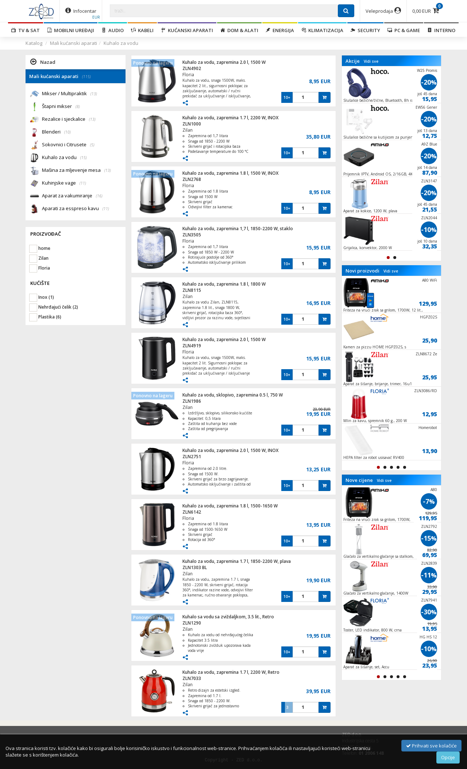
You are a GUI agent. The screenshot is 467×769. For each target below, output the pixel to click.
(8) (78, 106)
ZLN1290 (191, 623)
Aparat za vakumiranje (72, 196)
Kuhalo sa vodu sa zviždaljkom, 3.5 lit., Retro (228, 617)
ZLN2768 (191, 179)
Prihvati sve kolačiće (431, 745)
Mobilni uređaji (70, 30)
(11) (83, 183)
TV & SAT (25, 30)
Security (365, 30)
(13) (93, 93)
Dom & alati (239, 30)
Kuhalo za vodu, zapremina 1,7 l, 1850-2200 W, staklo (237, 228)
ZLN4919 (191, 346)
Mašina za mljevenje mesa (76, 170)
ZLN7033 (191, 678)
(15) (83, 157)
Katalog (34, 43)
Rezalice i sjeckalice (69, 119)
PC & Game (403, 30)
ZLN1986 (191, 401)
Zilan (187, 130)
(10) (67, 132)
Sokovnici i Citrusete (68, 145)
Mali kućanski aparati (73, 43)
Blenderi (56, 132)
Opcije (448, 757)
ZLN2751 (191, 456)
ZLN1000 (191, 124)
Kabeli (142, 30)
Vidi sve (371, 61)
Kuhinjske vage (64, 183)
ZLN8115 (191, 290)
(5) (92, 144)
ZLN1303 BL (194, 567)
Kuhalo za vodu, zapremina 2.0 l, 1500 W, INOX (230, 450)
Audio (112, 30)
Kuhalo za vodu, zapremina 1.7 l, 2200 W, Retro (230, 672)
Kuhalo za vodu (121, 43)
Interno (441, 30)
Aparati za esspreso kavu (75, 208)
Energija (280, 30)
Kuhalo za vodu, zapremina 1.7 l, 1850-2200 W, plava (236, 561)
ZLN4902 (191, 68)
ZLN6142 (191, 512)
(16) (99, 195)
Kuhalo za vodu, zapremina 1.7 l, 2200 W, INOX (230, 118)
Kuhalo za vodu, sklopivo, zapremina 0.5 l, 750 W (232, 395)
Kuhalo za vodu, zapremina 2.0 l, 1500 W (224, 62)
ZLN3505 (191, 235)
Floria (188, 75)
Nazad (42, 61)
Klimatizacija (322, 30)
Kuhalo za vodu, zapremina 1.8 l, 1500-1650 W (230, 506)
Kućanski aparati (187, 30)
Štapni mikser (61, 106)
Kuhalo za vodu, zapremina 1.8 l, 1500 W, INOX (230, 173)
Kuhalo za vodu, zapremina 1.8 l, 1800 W (224, 284)
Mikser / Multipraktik (69, 93)
